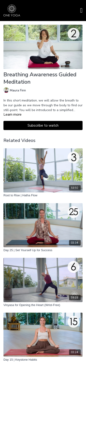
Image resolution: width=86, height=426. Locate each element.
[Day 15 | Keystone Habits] (43, 359)
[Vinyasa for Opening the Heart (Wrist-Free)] (43, 305)
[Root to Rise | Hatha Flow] (43, 195)
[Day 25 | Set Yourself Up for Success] (43, 250)
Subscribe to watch (43, 125)
